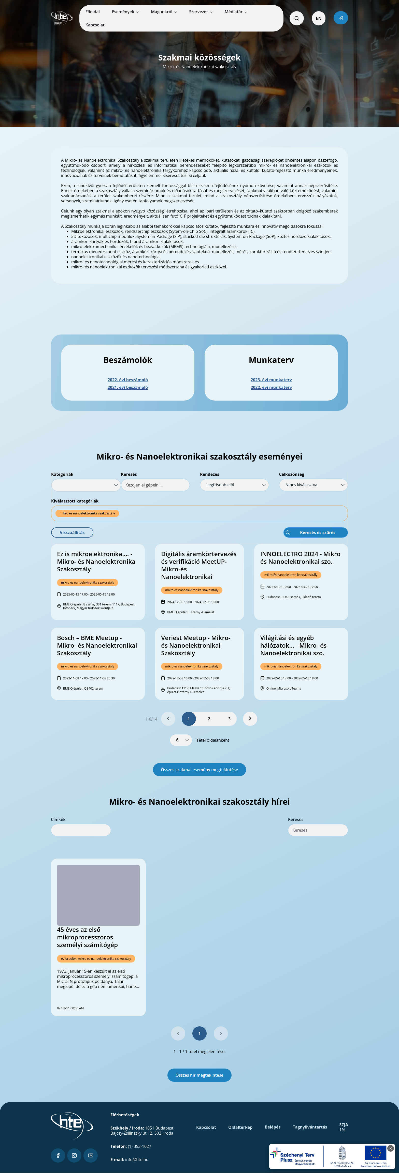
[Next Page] (250, 719)
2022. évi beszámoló (128, 380)
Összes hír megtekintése (199, 1075)
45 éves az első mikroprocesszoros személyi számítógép (87, 937)
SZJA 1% (343, 1127)
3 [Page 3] (229, 719)
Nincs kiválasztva (301, 485)
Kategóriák (62, 474)
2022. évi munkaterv (271, 387)
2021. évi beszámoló (128, 387)
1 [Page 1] (189, 719)
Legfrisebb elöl (220, 485)
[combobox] (86, 485)
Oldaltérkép (240, 1127)
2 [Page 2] (209, 719)
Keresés (129, 474)
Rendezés (209, 474)
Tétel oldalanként (212, 740)
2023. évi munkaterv (271, 380)
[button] (72, 532)
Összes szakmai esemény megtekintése (199, 769)
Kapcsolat (206, 1127)
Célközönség (291, 474)
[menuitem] (92, 11)
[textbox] (155, 485)
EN (318, 18)
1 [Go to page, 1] (199, 1033)
